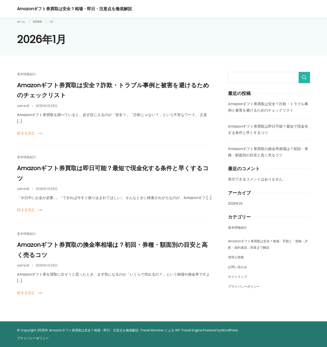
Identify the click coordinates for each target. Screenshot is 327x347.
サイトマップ (237, 276)
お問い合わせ (237, 267)
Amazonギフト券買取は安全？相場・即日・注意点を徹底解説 (74, 9)
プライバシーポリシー (244, 286)
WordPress (229, 330)
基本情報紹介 (26, 74)
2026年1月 (235, 203)
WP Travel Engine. (189, 330)
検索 (304, 77)
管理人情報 (236, 257)
